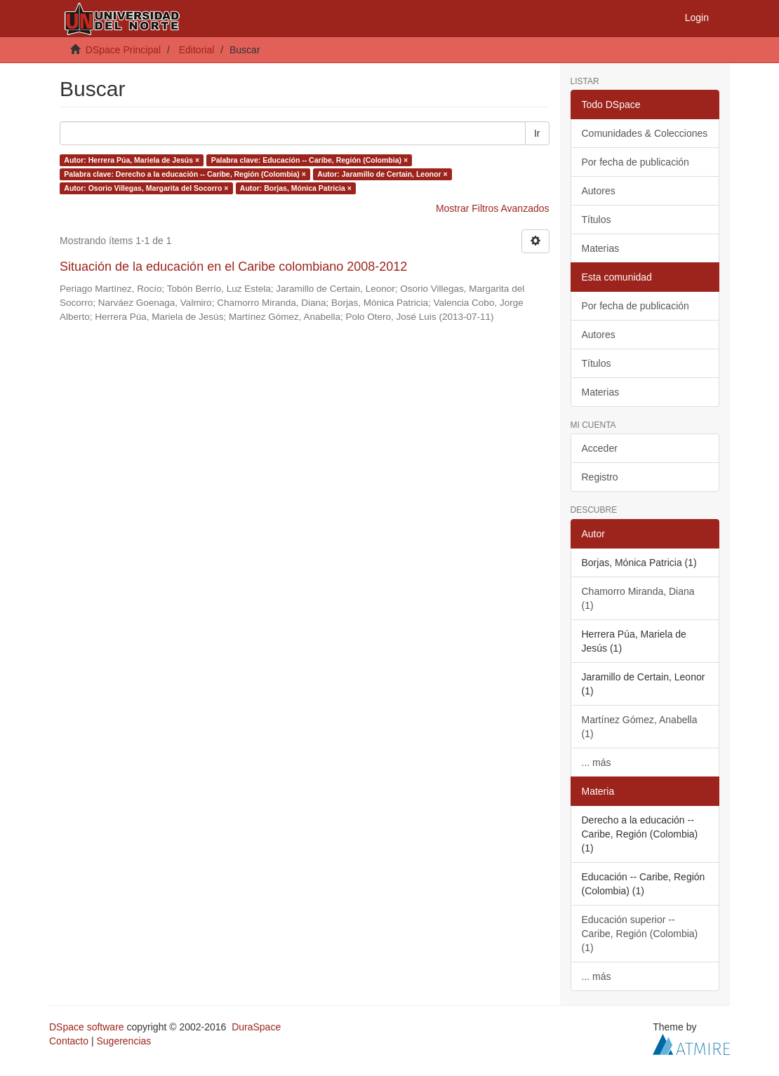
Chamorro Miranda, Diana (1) (638, 598)
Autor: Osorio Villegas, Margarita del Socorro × (146, 188)
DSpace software (86, 1027)
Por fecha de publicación (635, 162)
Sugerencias (123, 1041)
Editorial (197, 49)
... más (596, 762)
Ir (537, 133)
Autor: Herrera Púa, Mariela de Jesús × (131, 160)
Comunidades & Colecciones (645, 133)
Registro (600, 477)
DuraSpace (256, 1027)
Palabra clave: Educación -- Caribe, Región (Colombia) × (309, 160)
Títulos (596, 219)
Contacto (68, 1041)
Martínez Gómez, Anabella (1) (640, 726)
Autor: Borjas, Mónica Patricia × (296, 188)
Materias (601, 248)
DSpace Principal (123, 49)
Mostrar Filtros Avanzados (493, 208)
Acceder (600, 448)
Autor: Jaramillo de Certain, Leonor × (382, 174)
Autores (598, 190)
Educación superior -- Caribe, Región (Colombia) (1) (640, 933)
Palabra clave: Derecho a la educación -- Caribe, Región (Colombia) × (185, 174)
